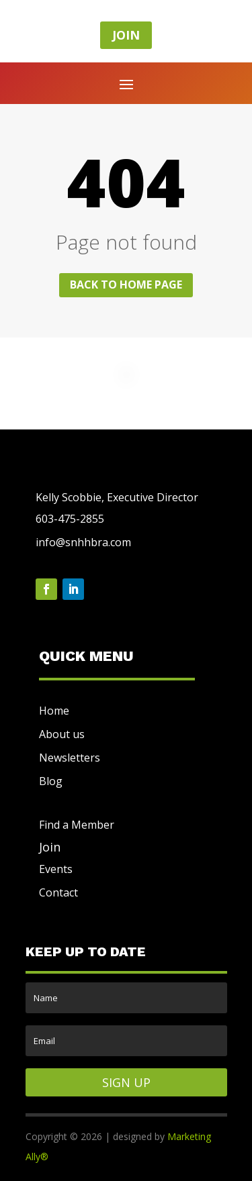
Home (54, 710)
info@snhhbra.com (83, 542)
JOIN (126, 35)
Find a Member (76, 824)
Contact (58, 892)
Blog (50, 781)
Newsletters (69, 757)
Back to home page (126, 284)
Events (56, 869)
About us (62, 734)
